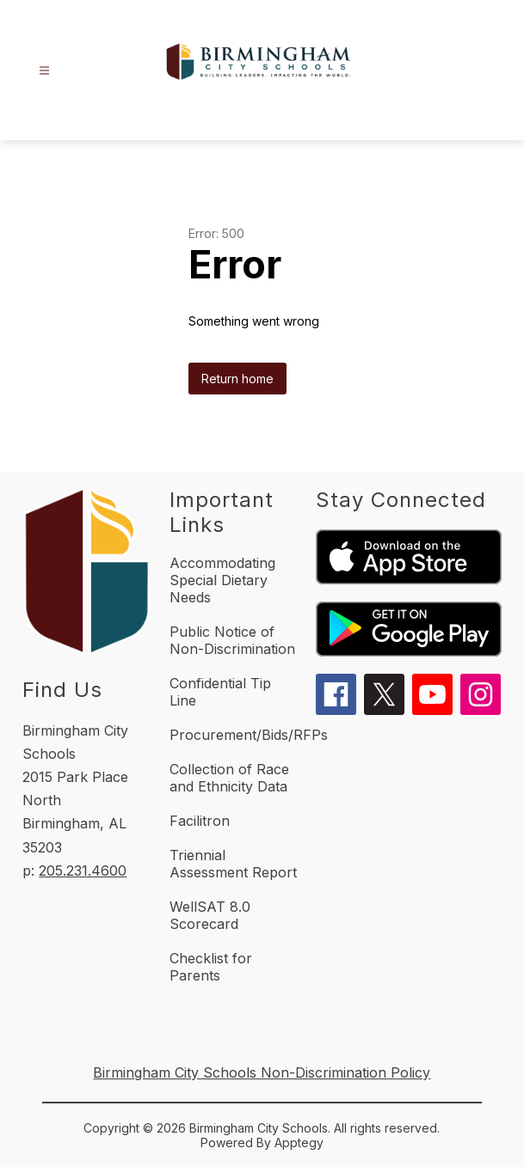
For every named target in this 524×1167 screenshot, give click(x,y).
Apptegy (299, 1142)
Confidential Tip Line (220, 692)
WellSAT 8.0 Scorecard (210, 915)
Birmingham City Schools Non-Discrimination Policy (261, 1072)
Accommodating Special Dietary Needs (222, 580)
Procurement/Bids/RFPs (249, 734)
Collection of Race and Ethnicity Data (229, 778)
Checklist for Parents (211, 967)
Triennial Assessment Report (233, 863)
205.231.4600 (82, 870)
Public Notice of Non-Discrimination (232, 640)
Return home (237, 378)
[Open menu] (44, 71)
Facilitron (200, 820)
